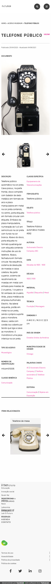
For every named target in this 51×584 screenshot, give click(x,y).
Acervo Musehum (15, 23)
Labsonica (5, 507)
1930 (33, 279)
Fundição (30, 306)
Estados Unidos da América (38, 338)
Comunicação (6, 383)
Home (3, 23)
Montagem (40, 306)
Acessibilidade (7, 556)
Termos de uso (7, 553)
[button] (3, 154)
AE (28, 368)
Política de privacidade (10, 560)
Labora (4, 500)
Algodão (30, 292)
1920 (28, 279)
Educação (5, 488)
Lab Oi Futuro (7, 513)
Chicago (30, 354)
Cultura (4, 484)
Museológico (6, 352)
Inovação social (7, 491)
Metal (46, 292)
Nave (3, 504)
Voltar (47, 34)
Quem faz (5, 495)
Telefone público (33, 213)
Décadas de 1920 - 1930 (36, 265)
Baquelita (39, 292)
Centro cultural (7, 510)
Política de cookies (8, 563)
